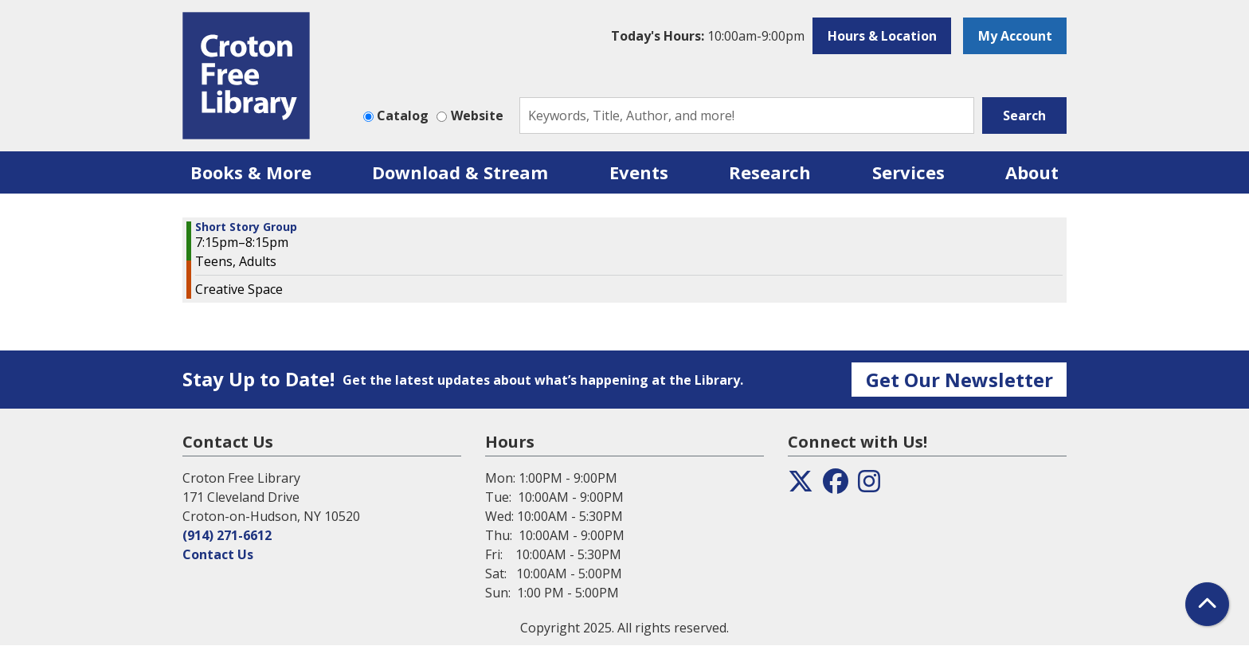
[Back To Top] (1207, 604)
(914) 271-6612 (227, 535)
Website (477, 115)
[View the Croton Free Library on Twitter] (800, 486)
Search (1024, 115)
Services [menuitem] (908, 172)
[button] (708, 36)
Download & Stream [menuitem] (460, 172)
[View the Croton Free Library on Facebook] (835, 486)
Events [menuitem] (638, 172)
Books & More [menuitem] (250, 172)
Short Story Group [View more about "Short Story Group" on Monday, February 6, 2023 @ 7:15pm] (246, 227)
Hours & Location (882, 36)
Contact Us (217, 554)
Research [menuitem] (770, 172)
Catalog (403, 115)
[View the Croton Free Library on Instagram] (869, 486)
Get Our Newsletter (959, 379)
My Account (1015, 36)
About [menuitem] (1032, 172)
